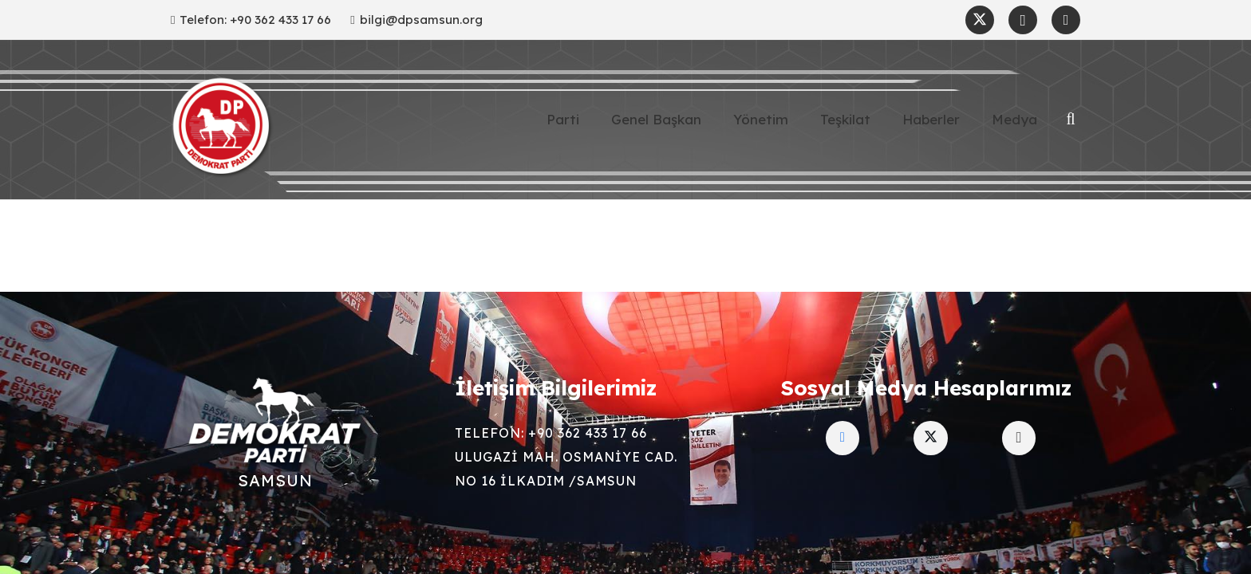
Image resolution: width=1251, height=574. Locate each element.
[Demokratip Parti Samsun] (222, 127)
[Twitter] (979, 20)
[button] (1070, 119)
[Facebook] (1066, 20)
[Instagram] (1022, 20)
